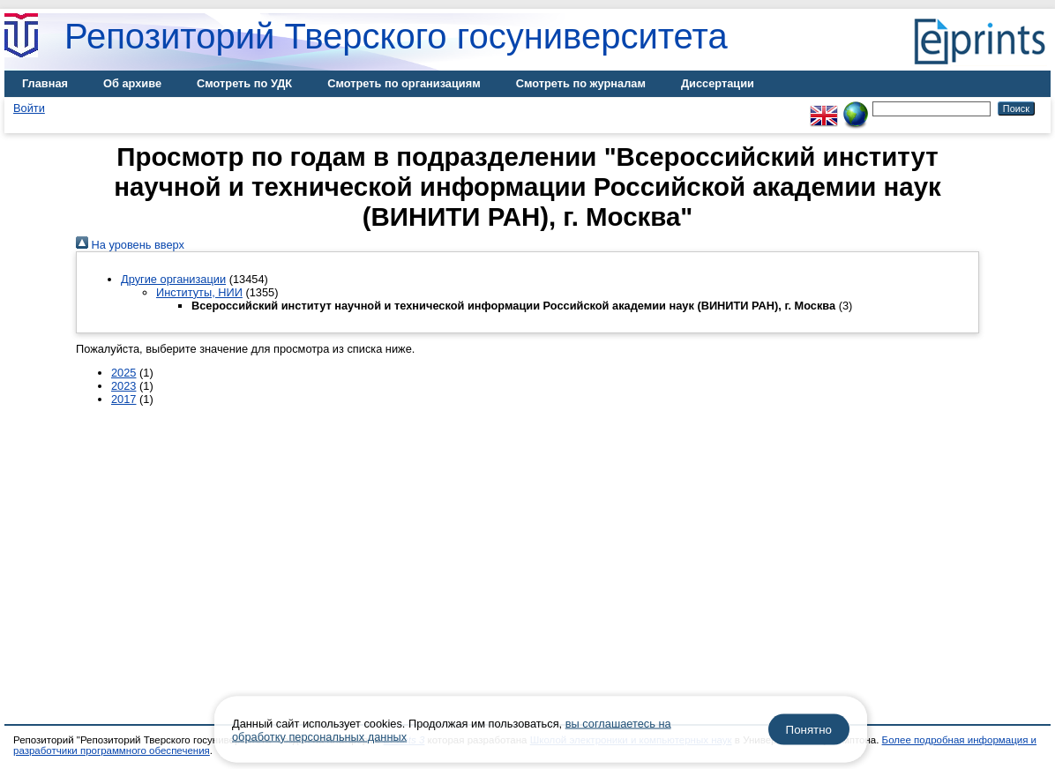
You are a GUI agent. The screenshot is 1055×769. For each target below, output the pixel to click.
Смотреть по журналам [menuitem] (581, 83)
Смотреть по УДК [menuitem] (244, 83)
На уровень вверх (130, 244)
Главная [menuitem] (45, 83)
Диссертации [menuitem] (717, 83)
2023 (123, 385)
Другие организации (173, 279)
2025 (123, 372)
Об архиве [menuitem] (132, 83)
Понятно (809, 729)
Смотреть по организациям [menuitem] (404, 83)
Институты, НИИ (199, 292)
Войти (29, 108)
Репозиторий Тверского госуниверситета (396, 36)
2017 (123, 399)
